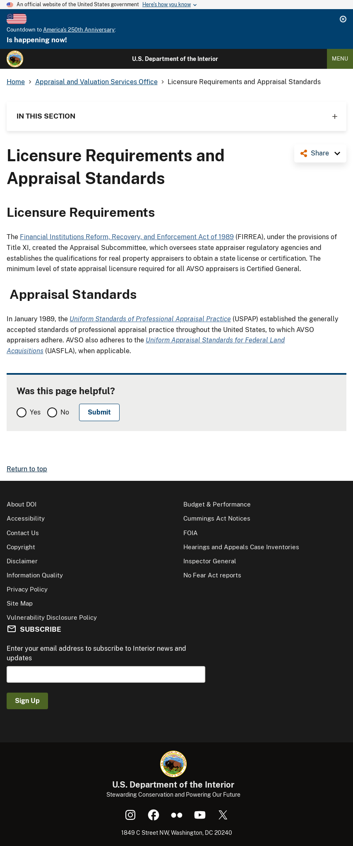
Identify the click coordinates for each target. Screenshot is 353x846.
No (64, 412)
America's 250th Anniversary (79, 30)
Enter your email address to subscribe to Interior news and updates (96, 653)
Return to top (27, 469)
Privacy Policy (27, 589)
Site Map (20, 603)
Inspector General (209, 561)
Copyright (21, 546)
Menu (340, 59)
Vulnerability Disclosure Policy (52, 617)
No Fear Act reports (212, 575)
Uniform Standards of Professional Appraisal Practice (150, 319)
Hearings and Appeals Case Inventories (241, 546)
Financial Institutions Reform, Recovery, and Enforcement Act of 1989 (127, 237)
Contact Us (23, 532)
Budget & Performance (217, 504)
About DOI (21, 504)
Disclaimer (22, 561)
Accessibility (26, 518)
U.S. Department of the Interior (175, 59)
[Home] (15, 59)
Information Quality (35, 575)
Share (320, 153)
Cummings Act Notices (216, 518)
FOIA (190, 532)
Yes (35, 412)
